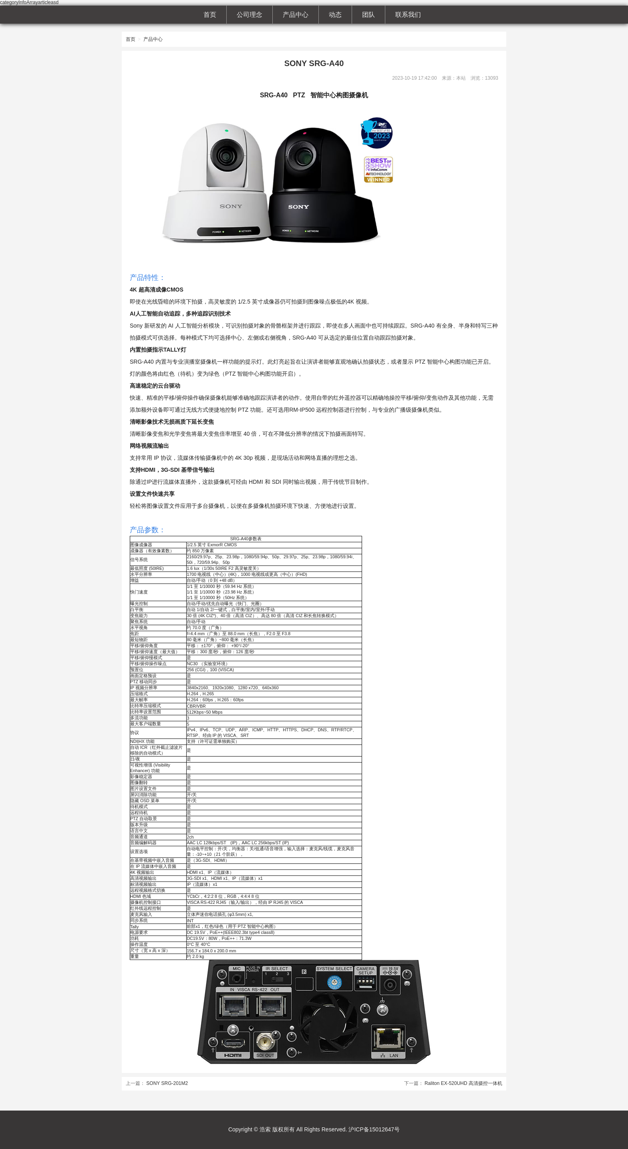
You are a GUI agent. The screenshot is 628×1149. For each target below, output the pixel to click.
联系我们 (408, 14)
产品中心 (295, 14)
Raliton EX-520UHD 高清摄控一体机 (463, 1083)
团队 (368, 14)
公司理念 (249, 14)
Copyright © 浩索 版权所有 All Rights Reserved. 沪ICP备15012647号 (314, 1129)
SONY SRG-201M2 (167, 1083)
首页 (209, 14)
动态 (335, 14)
